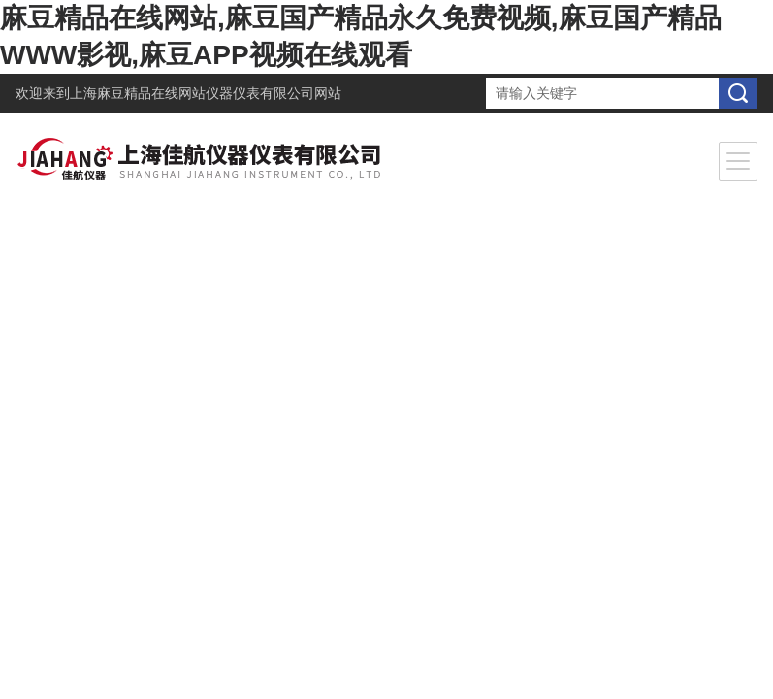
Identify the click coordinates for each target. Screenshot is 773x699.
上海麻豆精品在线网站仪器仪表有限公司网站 (205, 93)
